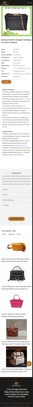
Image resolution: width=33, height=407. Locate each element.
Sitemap (27, 406)
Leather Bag (11, 234)
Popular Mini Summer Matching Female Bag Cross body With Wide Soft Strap (15, 260)
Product (18, 234)
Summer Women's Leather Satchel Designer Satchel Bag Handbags (13, 315)
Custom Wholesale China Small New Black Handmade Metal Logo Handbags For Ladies (16, 288)
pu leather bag (27, 99)
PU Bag (4, 234)
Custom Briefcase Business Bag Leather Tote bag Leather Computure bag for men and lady (15, 343)
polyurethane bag (22, 145)
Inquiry (6, 82)
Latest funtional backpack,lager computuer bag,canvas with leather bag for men (16, 370)
